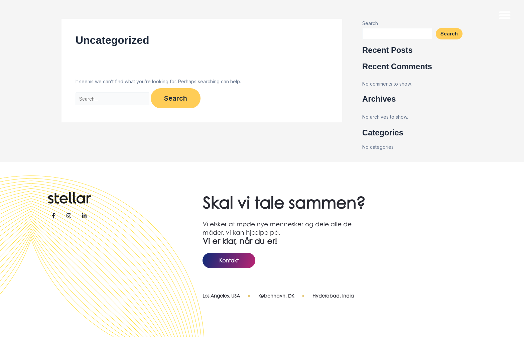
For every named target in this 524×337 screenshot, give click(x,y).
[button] (505, 15)
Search (449, 33)
